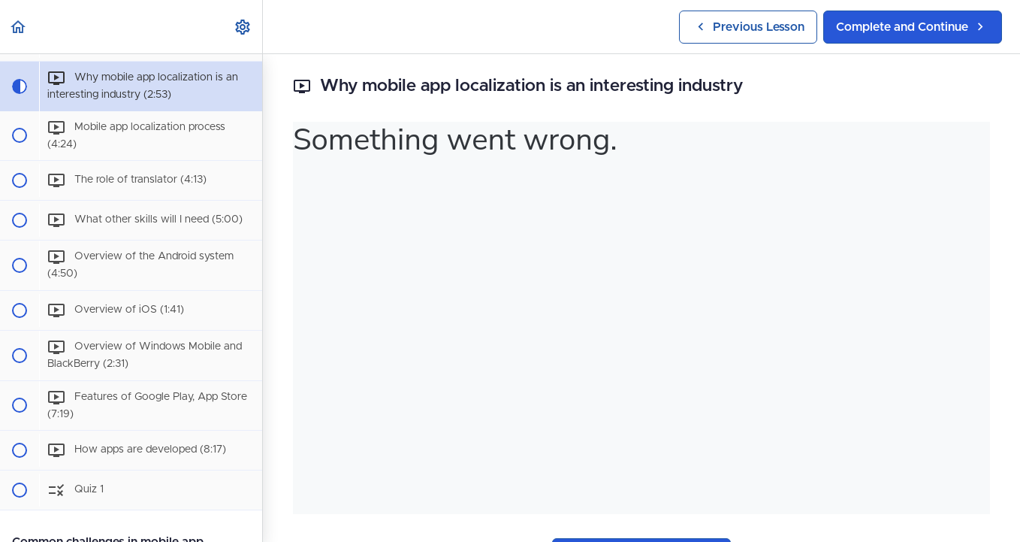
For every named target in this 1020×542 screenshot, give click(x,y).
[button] (19, 26)
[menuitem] (243, 26)
